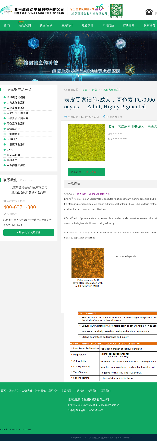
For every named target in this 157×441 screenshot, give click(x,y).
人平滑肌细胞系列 (17, 118)
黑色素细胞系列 (112, 89)
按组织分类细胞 (16, 97)
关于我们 (93, 390)
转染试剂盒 (13, 155)
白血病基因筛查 (16, 165)
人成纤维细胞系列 (17, 113)
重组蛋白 (12, 160)
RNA (10, 149)
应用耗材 (67, 25)
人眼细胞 (12, 139)
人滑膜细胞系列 (16, 144)
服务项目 (87, 25)
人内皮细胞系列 (16, 102)
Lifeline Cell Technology (20, 429)
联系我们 (106, 390)
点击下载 (91, 172)
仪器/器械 (46, 25)
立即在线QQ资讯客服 (29, 232)
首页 (84, 89)
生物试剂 (25, 25)
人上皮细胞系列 (16, 107)
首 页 (7, 25)
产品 (94, 89)
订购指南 (129, 25)
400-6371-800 (95, 410)
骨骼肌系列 (13, 128)
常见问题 (108, 25)
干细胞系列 (13, 134)
